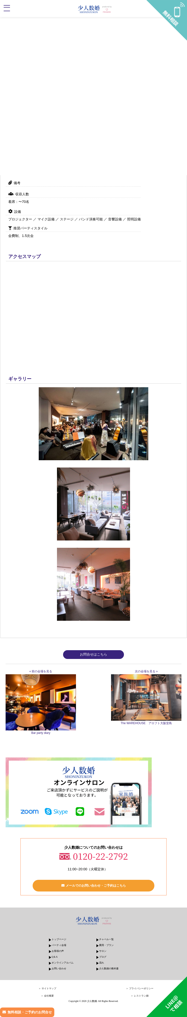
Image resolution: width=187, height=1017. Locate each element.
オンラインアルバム (63, 962)
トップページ (59, 939)
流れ (101, 962)
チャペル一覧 (106, 939)
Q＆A (54, 956)
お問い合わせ (59, 968)
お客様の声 (58, 951)
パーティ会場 (59, 945)
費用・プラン (106, 945)
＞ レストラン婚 (140, 995)
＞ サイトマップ (47, 988)
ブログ (102, 956)
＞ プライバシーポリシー (139, 988)
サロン (102, 951)
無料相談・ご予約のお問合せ (30, 1012)
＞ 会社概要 (47, 995)
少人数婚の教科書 (109, 968)
